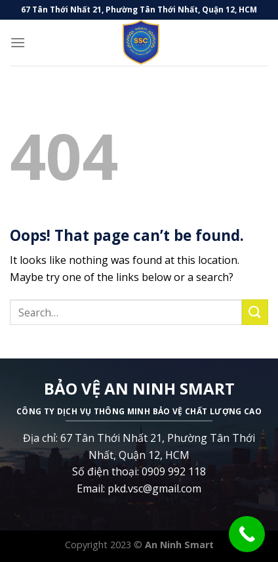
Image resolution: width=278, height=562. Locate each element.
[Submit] (255, 312)
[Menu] (18, 42)
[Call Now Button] (247, 534)
